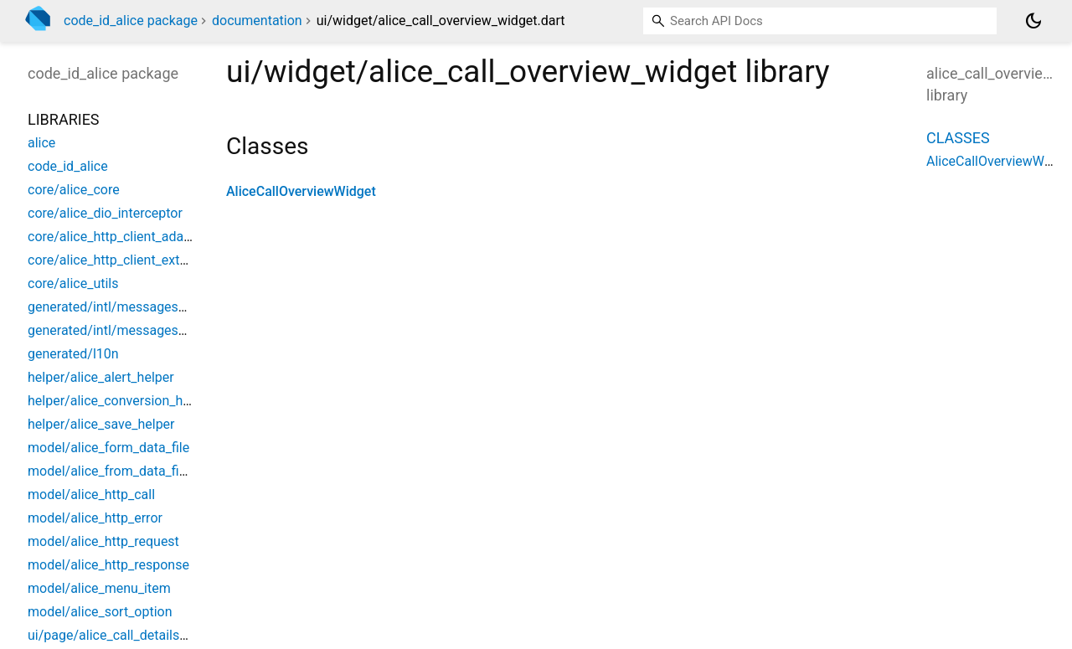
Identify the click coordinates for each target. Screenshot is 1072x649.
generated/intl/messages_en (113, 330)
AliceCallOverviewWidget (301, 191)
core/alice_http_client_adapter (117, 237)
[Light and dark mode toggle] (1033, 21)
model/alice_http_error (95, 518)
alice (41, 143)
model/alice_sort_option (100, 612)
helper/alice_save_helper (101, 424)
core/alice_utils (73, 283)
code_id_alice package (131, 20)
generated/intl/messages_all (113, 307)
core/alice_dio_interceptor (105, 213)
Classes (958, 138)
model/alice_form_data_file (108, 448)
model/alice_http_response (108, 565)
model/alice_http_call (91, 494)
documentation (257, 20)
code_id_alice (68, 166)
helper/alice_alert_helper (101, 377)
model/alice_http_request (103, 541)
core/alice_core (74, 190)
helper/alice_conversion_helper (120, 401)
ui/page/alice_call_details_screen (126, 635)
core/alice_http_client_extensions (127, 260)
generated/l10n (73, 354)
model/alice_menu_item (99, 588)
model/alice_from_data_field (112, 471)
